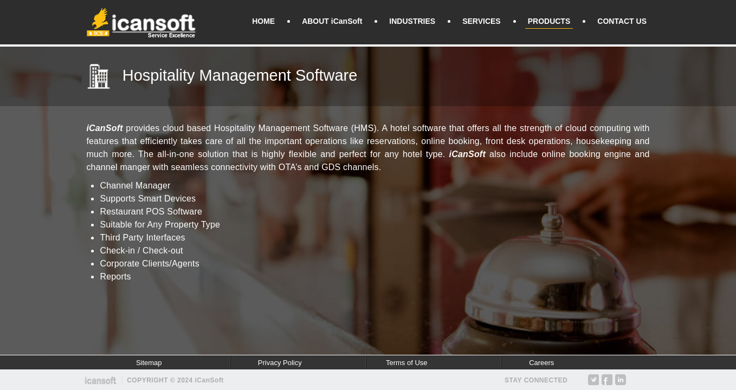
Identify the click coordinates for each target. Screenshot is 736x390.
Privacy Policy (280, 363)
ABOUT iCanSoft (332, 21)
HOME (263, 21)
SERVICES (481, 21)
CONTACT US (622, 21)
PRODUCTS (549, 21)
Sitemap (149, 363)
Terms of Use (407, 363)
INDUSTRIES (412, 21)
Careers (541, 363)
